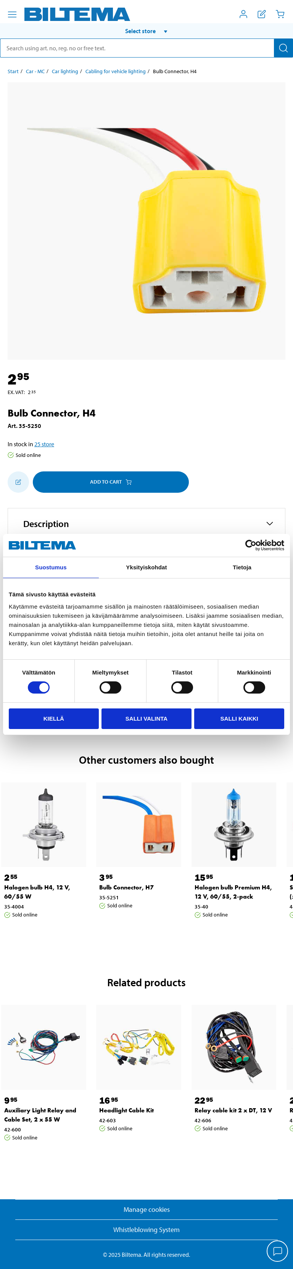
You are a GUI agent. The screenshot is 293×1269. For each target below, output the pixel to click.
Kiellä (53, 718)
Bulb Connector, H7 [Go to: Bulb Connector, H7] (126, 887)
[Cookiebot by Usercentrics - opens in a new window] (250, 545)
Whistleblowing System (146, 1229)
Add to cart (111, 481)
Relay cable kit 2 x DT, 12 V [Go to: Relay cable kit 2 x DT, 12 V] (233, 1110)
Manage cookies (147, 1209)
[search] (146, 48)
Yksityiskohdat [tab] (146, 567)
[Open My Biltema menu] (243, 14)
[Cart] (280, 14)
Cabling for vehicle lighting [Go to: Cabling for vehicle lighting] (115, 71)
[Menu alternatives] (12, 14)
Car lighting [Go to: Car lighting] (65, 71)
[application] (277, 1252)
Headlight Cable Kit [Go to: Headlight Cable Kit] (126, 1110)
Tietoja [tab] (242, 567)
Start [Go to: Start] (13, 71)
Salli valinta (146, 718)
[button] (146, 30)
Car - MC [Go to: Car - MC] (35, 71)
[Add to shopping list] (18, 482)
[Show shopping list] (262, 14)
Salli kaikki (239, 718)
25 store (44, 444)
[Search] (283, 48)
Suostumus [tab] (51, 567)
